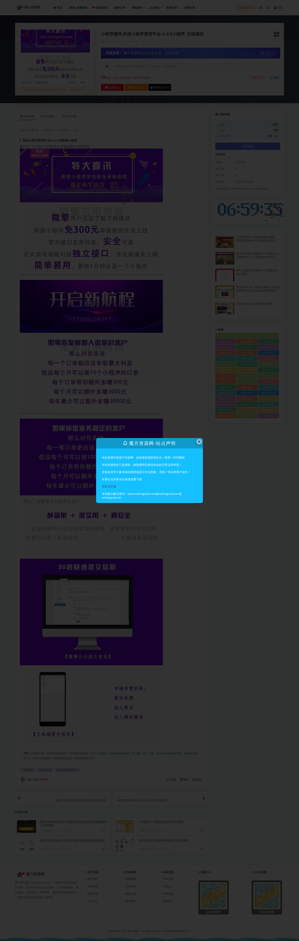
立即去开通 (109, 486)
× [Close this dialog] (199, 441)
